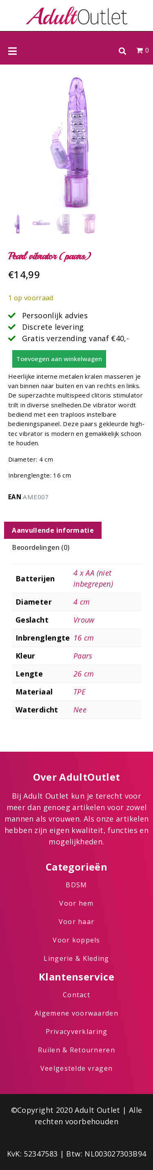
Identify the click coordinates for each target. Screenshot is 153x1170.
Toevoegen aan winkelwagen (59, 359)
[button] (122, 51)
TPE (79, 692)
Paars (83, 656)
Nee (79, 710)
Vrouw (84, 620)
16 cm (83, 638)
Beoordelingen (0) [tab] (40, 547)
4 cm (81, 602)
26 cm (83, 674)
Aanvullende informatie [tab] (53, 530)
